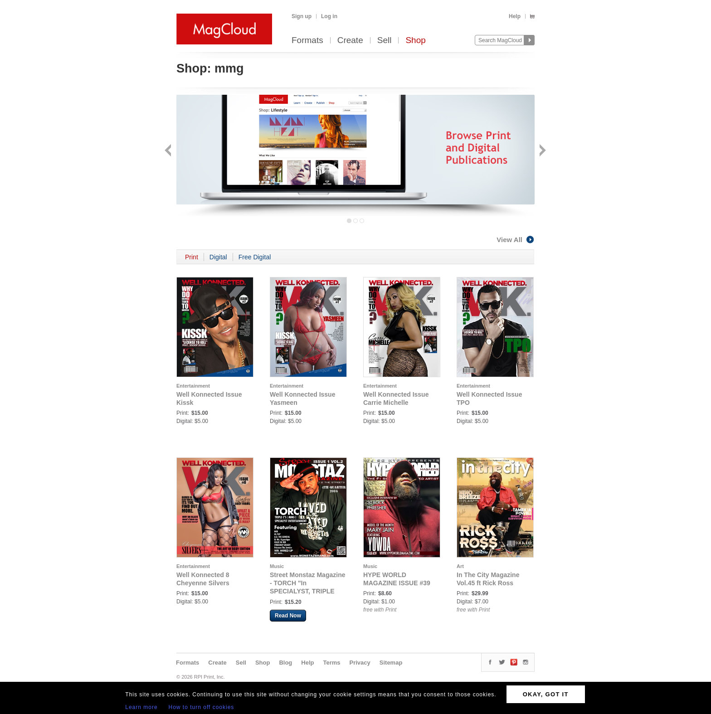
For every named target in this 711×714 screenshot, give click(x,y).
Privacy (360, 662)
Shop (415, 40)
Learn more (141, 707)
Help (515, 16)
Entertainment (193, 386)
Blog (285, 662)
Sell (384, 40)
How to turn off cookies (201, 707)
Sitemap (391, 662)
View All (516, 239)
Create (350, 40)
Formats (307, 40)
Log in (329, 16)
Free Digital (255, 257)
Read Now (288, 615)
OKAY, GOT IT (546, 694)
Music (277, 566)
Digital (218, 257)
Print (191, 257)
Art (460, 566)
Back (169, 151)
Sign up (302, 16)
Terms (331, 662)
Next (541, 151)
